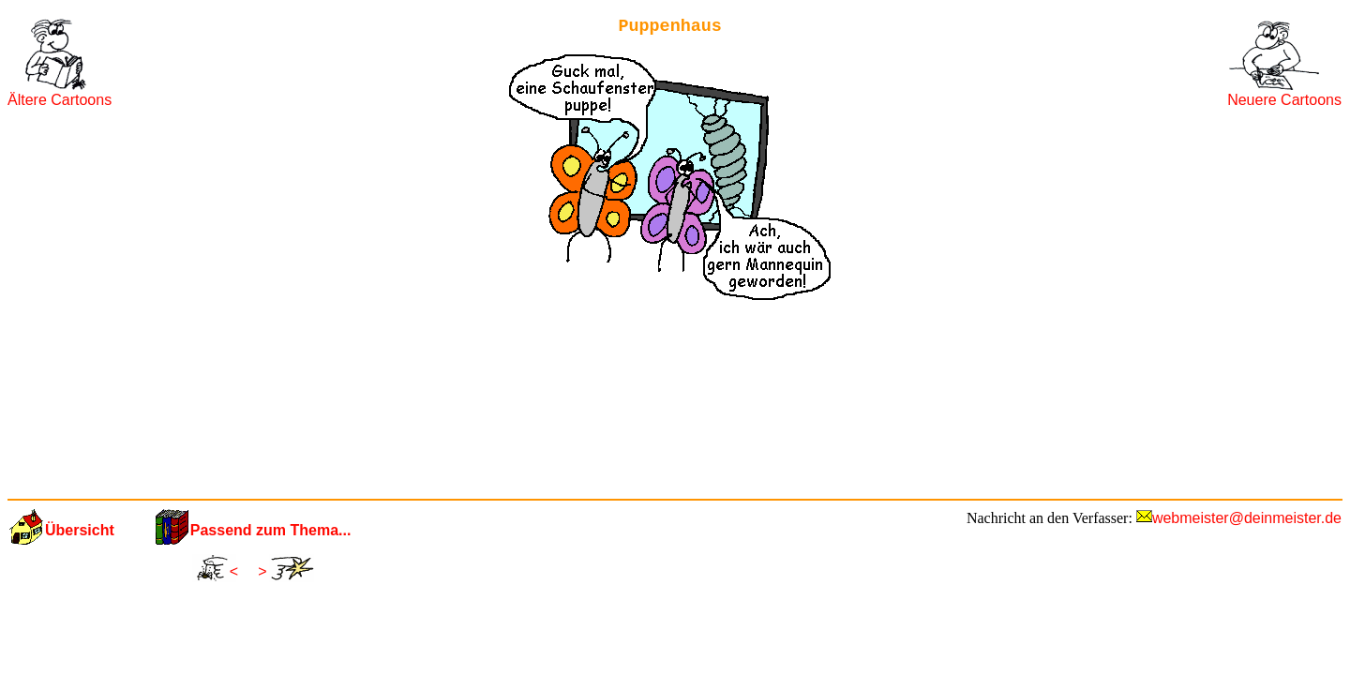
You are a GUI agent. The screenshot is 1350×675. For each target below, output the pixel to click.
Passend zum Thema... (271, 530)
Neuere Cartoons (1284, 100)
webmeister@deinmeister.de (1247, 518)
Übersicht (79, 530)
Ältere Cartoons (60, 100)
